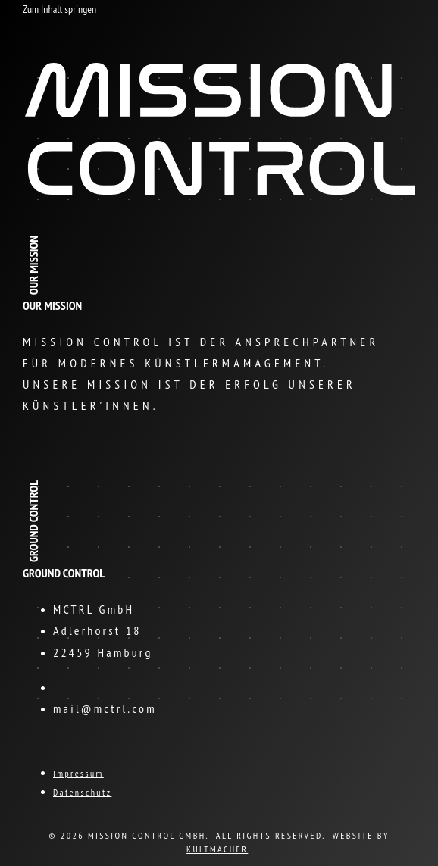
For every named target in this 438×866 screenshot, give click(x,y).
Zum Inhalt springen (59, 9)
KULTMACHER (217, 849)
